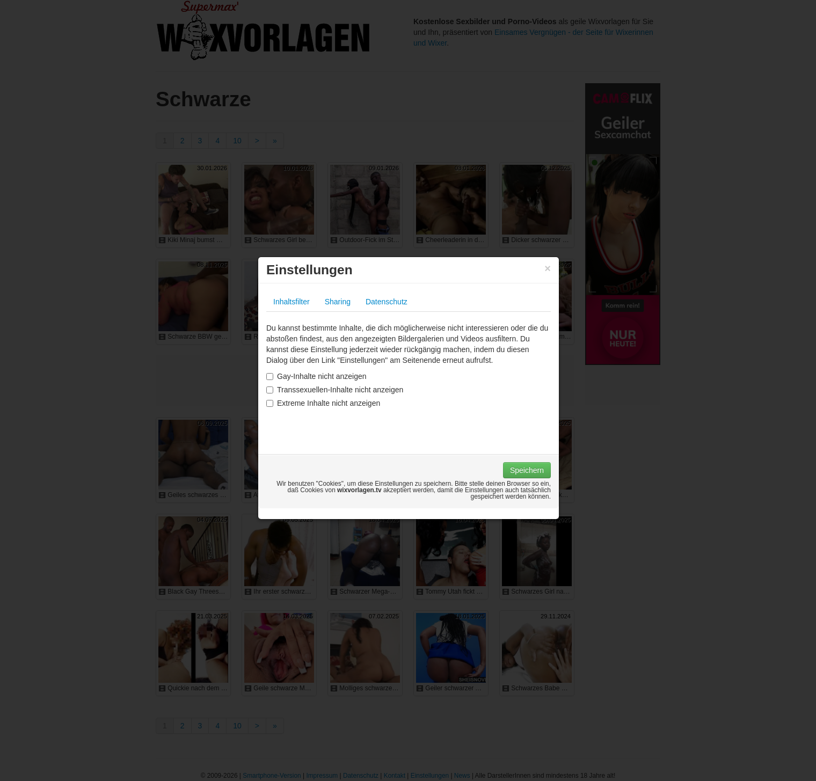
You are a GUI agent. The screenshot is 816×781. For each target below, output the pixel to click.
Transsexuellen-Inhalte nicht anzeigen (334, 389)
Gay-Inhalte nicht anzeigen (316, 376)
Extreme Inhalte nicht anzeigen (323, 403)
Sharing (338, 301)
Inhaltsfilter (291, 301)
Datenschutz (386, 301)
